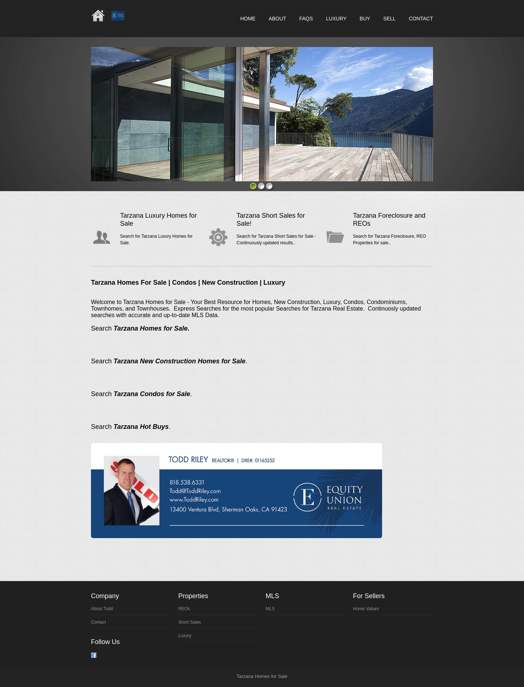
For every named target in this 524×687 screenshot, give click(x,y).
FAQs (306, 18)
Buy (365, 18)
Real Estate (131, 15)
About (277, 18)
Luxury (336, 18)
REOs (184, 608)
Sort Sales (189, 622)
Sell (389, 18)
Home (247, 18)
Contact (421, 18)
